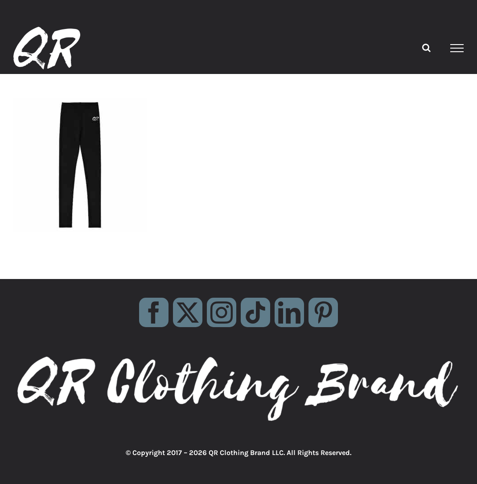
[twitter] (187, 312)
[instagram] (221, 312)
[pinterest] (323, 312)
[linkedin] (289, 312)
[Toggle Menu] (457, 48)
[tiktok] (255, 312)
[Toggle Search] (426, 47)
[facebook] (154, 312)
